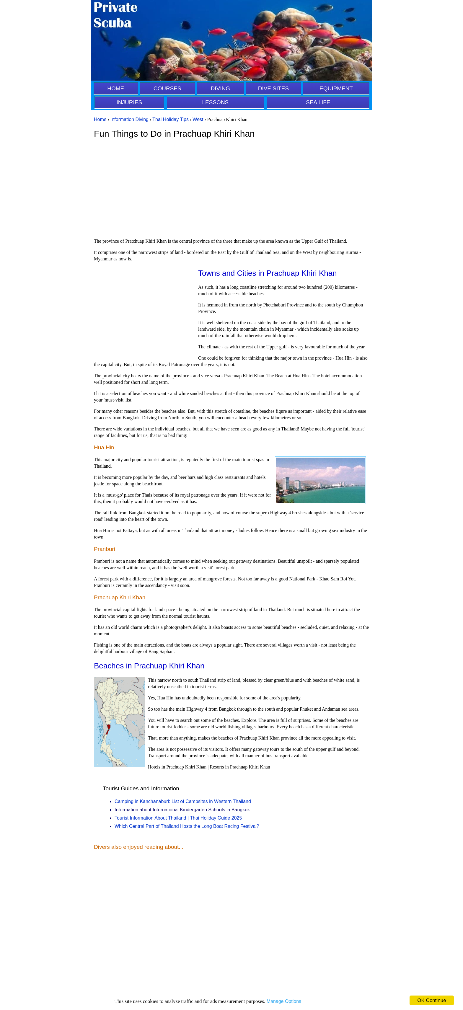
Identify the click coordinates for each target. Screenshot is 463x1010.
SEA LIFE (318, 102)
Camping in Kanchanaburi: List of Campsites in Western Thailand (183, 801)
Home (100, 119)
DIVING (220, 88)
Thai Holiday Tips (170, 119)
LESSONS (215, 102)
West (198, 119)
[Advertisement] (231, 189)
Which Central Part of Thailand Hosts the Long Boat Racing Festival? (187, 826)
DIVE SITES (273, 88)
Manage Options (284, 1001)
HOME (115, 88)
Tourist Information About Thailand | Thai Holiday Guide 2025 (178, 817)
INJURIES (129, 102)
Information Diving (129, 119)
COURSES (167, 88)
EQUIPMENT (336, 88)
